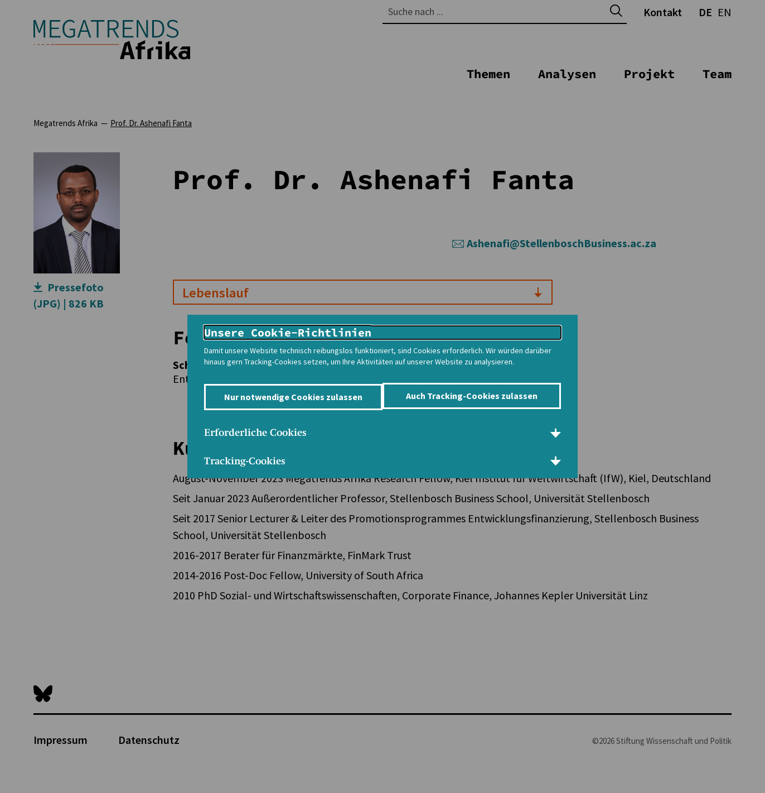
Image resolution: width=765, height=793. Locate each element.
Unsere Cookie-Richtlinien (287, 326)
